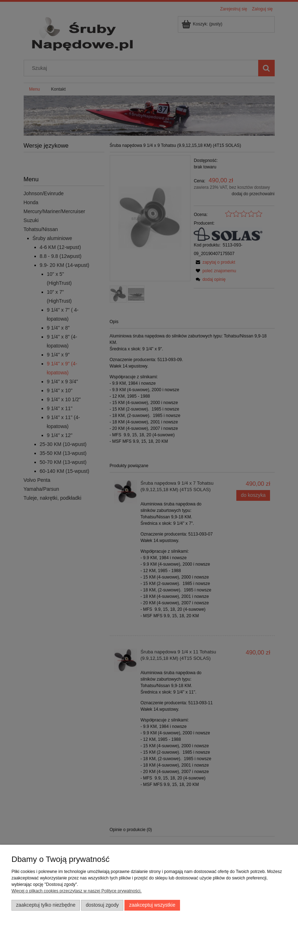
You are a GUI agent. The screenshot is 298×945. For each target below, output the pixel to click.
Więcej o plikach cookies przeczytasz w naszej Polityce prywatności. (76, 890)
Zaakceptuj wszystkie (152, 905)
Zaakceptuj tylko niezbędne (46, 905)
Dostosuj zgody (102, 905)
